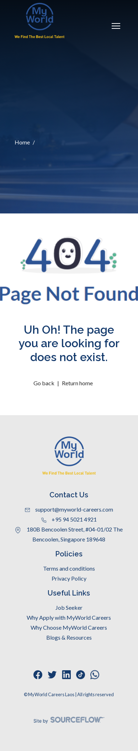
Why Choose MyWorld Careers (69, 627)
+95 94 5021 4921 (69, 519)
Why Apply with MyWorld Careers (69, 617)
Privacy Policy (69, 578)
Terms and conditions (69, 568)
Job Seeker (69, 607)
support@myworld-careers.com (69, 509)
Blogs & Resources (69, 637)
